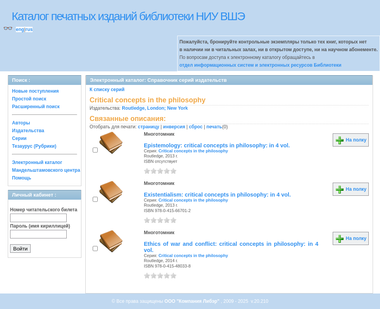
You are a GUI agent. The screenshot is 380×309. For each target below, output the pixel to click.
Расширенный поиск (36, 106)
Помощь (21, 178)
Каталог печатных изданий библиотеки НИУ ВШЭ (128, 16)
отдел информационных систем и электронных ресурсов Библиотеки (261, 65)
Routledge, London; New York (155, 108)
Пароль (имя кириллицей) (40, 226)
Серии (19, 138)
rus (29, 29)
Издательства (28, 130)
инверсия (174, 126)
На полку (350, 140)
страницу (148, 126)
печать (214, 126)
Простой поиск (29, 99)
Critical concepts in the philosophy (193, 150)
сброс (195, 126)
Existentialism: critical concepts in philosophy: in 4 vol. (217, 195)
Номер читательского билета (43, 209)
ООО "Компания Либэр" (192, 301)
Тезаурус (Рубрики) (34, 146)
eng (20, 29)
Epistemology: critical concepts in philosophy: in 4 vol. (217, 145)
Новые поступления (35, 91)
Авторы (21, 123)
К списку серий (107, 89)
